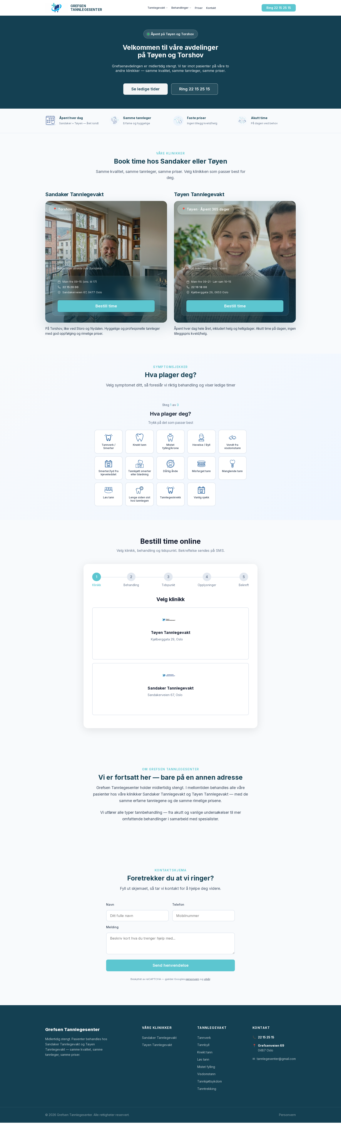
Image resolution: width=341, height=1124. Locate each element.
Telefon (178, 905)
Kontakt (211, 8)
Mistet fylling (206, 1068)
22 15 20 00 (70, 287)
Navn (110, 905)
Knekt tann (204, 1053)
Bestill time (106, 306)
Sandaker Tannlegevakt (159, 1039)
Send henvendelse (171, 966)
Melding (112, 928)
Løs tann (203, 1061)
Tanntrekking (206, 1090)
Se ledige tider (145, 89)
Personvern (287, 1116)
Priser (199, 8)
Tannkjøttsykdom (209, 1082)
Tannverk (204, 1039)
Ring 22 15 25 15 (278, 8)
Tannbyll (203, 1046)
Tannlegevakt (157, 7)
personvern (192, 980)
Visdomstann (206, 1075)
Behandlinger (181, 7)
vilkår (207, 980)
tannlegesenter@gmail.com (276, 1060)
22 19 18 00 (199, 287)
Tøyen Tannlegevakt (157, 1046)
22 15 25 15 (266, 1038)
